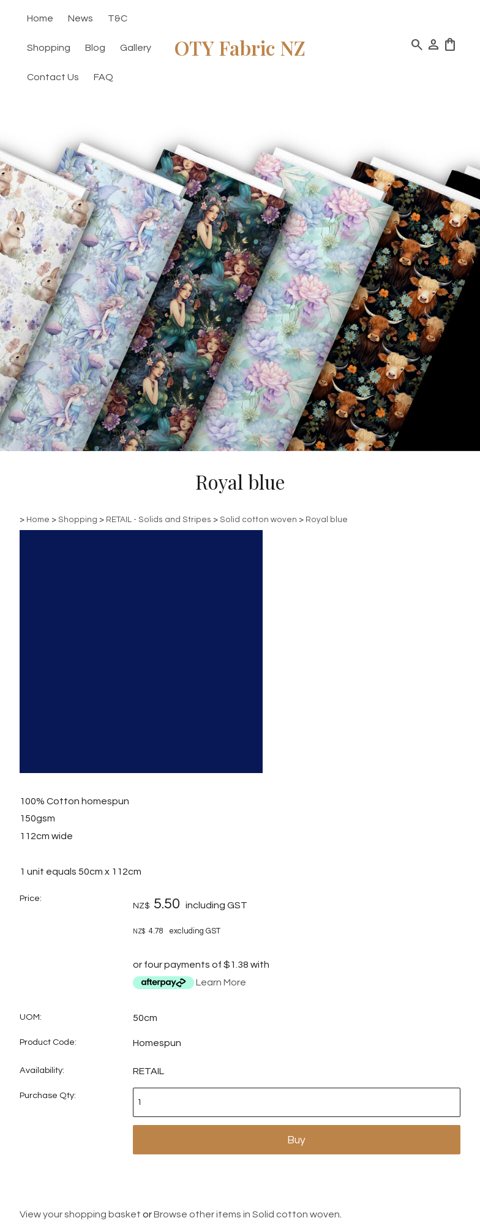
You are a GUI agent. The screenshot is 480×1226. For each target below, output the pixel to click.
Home (40, 18)
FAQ (103, 77)
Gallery (135, 48)
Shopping (48, 48)
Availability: (42, 1070)
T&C (117, 18)
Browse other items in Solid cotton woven (247, 1214)
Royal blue (327, 519)
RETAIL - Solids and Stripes (158, 519)
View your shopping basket (80, 1214)
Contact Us (53, 77)
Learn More (221, 982)
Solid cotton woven (258, 519)
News (80, 18)
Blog (95, 48)
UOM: (31, 1017)
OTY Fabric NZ (240, 47)
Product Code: (48, 1042)
